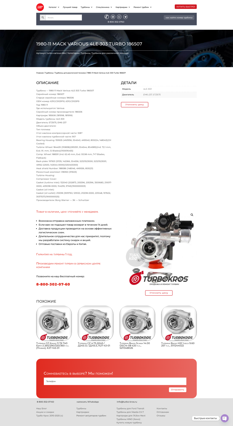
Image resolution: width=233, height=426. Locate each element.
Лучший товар (70, 7)
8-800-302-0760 (116, 21)
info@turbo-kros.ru (127, 401)
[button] (192, 215)
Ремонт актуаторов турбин (91, 415)
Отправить (177, 389)
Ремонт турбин (141, 7)
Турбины (85, 7)
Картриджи (121, 7)
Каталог (53, 7)
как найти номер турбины (179, 17)
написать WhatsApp (88, 401)
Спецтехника (102, 7)
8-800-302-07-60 (53, 284)
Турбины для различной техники (110, 53)
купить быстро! (186, 6)
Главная (40, 73)
